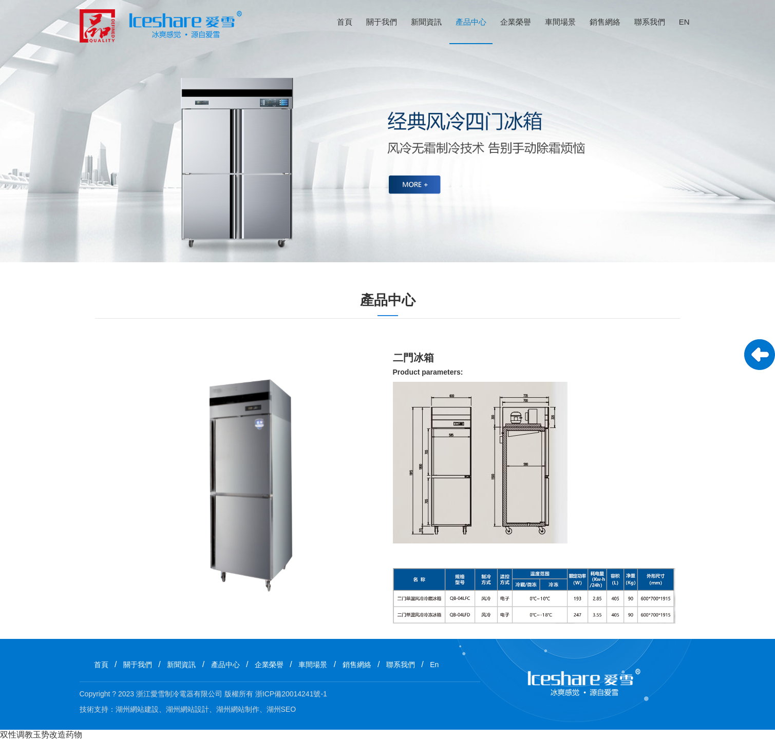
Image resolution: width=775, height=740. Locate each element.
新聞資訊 (426, 21)
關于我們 (381, 21)
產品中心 (471, 21)
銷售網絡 (605, 21)
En (684, 21)
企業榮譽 (515, 21)
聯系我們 (649, 21)
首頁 (344, 21)
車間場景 (560, 21)
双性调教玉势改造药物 (41, 734)
